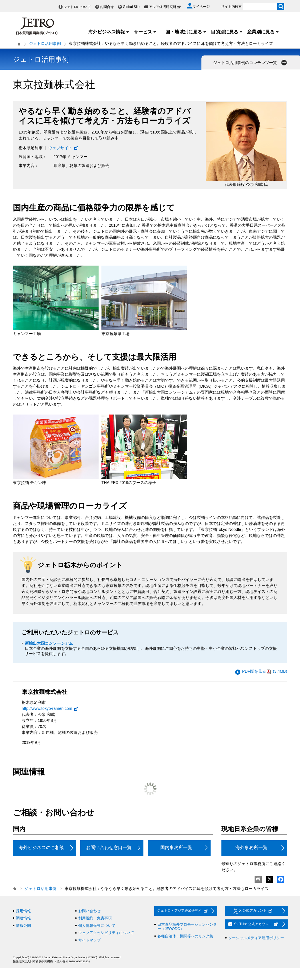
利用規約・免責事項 (95, 918)
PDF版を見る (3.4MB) (264, 671)
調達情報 (23, 918)
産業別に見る (263, 31)
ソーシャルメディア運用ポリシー (256, 938)
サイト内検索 (231, 7)
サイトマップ (89, 940)
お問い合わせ (89, 911)
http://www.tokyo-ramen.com (50, 708)
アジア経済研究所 (165, 7)
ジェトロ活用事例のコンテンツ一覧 (250, 62)
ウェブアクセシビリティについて (106, 933)
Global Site (131, 7)
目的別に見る (227, 31)
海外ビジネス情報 (108, 31)
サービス (145, 31)
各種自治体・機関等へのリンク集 (185, 936)
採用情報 (23, 911)
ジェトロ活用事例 (45, 43)
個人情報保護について (96, 925)
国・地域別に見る (186, 31)
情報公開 (23, 925)
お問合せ (107, 7)
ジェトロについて (77, 7)
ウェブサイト (63, 148)
